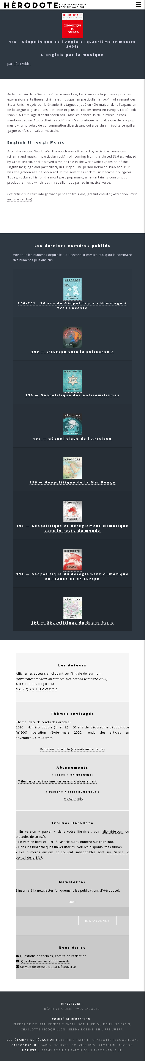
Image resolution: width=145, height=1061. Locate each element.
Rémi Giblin (22, 63)
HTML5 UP (114, 1050)
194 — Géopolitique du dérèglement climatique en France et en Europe (72, 574)
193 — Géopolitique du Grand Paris (72, 619)
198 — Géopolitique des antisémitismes (72, 392)
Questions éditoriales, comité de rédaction (53, 956)
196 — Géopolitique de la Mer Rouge (72, 479)
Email (72, 902)
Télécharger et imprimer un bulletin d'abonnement (57, 781)
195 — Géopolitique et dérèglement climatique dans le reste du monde (72, 526)
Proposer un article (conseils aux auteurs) (72, 749)
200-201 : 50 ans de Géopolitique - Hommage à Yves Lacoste (72, 303)
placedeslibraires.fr (30, 836)
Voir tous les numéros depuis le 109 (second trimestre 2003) (60, 254)
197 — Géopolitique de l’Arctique (72, 436)
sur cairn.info (103, 842)
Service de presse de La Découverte (48, 966)
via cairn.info (74, 798)
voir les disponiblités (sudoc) (99, 847)
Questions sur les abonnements (45, 961)
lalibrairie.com (112, 831)
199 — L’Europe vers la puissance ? (72, 349)
